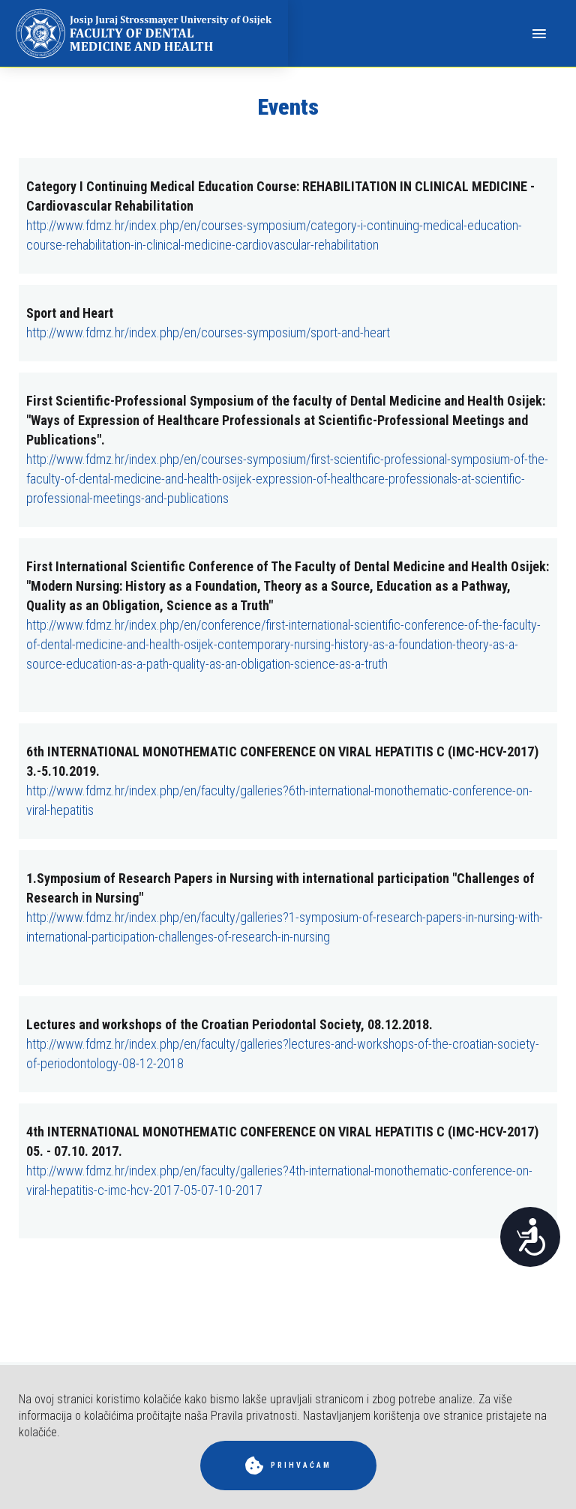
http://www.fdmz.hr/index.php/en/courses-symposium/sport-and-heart (208, 332)
